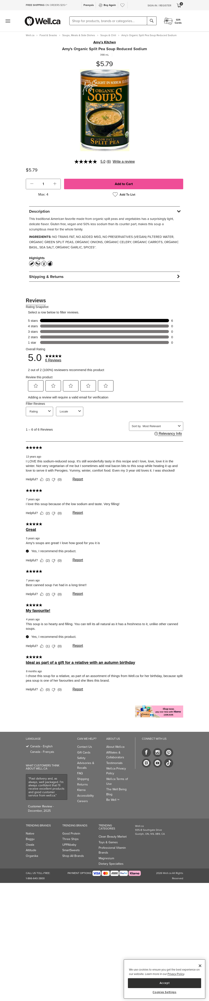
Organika (32, 856)
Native (30, 833)
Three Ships (70, 839)
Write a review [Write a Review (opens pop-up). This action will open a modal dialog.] (124, 161)
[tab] (104, 211)
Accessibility (85, 795)
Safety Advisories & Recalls (85, 763)
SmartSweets (71, 850)
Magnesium (106, 858)
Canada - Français (42, 752)
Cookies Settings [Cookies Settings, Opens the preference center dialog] (164, 992)
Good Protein (71, 833)
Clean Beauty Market (113, 836)
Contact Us (84, 747)
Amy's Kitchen (104, 42)
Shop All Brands (73, 856)
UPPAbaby (69, 844)
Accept (165, 983)
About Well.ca (115, 747)
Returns (82, 784)
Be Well (112, 800)
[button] (32, 184)
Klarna (81, 790)
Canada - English (41, 746)
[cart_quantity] (43, 184)
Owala (30, 844)
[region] (165, 979)
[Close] (200, 966)
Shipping (83, 779)
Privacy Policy (175, 974)
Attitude (31, 850)
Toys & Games (108, 842)
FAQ (80, 773)
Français (89, 5)
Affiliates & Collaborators (115, 755)
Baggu (30, 839)
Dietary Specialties (111, 863)
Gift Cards (84, 752)
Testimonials (114, 763)
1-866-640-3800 (35, 878)
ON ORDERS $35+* (46, 5)
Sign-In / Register (159, 5)
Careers (82, 801)
